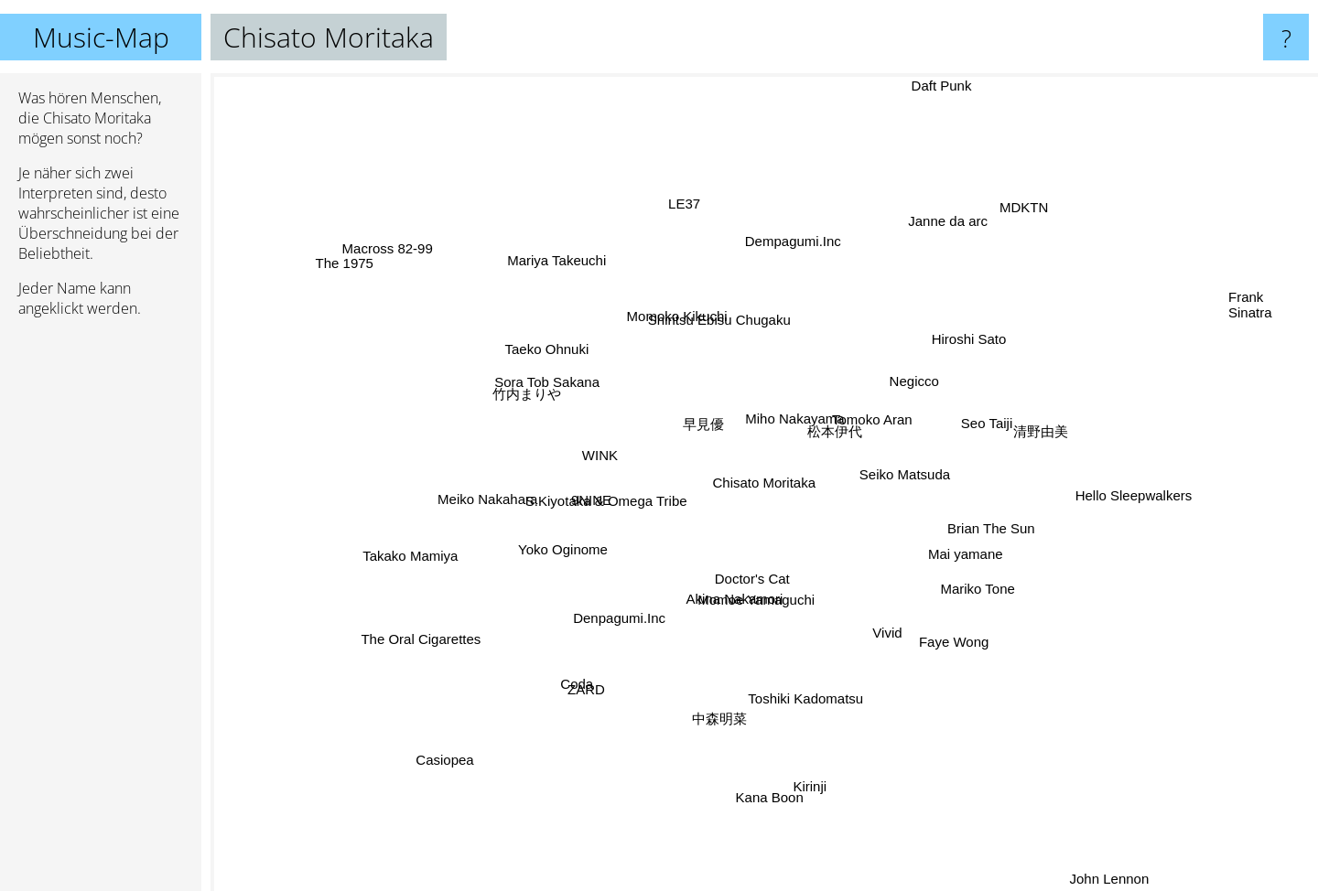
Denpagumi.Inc (626, 616)
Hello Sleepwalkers (1117, 492)
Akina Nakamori (748, 603)
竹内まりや (527, 390)
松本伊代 (830, 438)
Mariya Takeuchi (551, 249)
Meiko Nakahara (485, 503)
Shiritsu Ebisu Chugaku (717, 322)
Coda (587, 675)
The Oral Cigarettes (432, 630)
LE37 (688, 219)
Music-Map (101, 37)
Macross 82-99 (394, 255)
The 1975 (366, 274)
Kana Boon (769, 781)
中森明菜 (722, 718)
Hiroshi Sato (978, 344)
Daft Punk (935, 85)
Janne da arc (938, 235)
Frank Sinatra (1250, 313)
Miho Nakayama (791, 416)
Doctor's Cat (750, 576)
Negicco (914, 384)
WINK (598, 451)
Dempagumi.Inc (794, 246)
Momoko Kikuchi (678, 307)
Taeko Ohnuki (547, 345)
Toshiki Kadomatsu (814, 708)
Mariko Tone (995, 604)
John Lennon (1099, 867)
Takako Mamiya (401, 561)
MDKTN (1034, 206)
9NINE (593, 501)
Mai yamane (961, 552)
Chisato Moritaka (764, 482)
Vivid (888, 633)
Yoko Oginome (564, 550)
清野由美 (1065, 420)
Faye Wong (942, 631)
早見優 (694, 428)
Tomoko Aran (875, 422)
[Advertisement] (100, 612)
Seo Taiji (974, 425)
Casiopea (445, 759)
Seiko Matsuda (909, 468)
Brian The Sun (977, 526)
